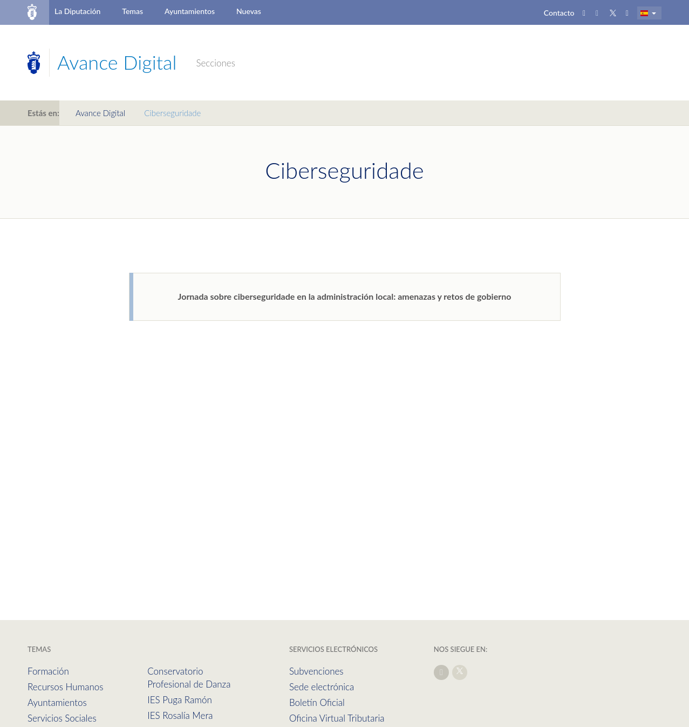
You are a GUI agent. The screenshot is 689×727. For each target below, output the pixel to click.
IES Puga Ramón (179, 699)
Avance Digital (100, 113)
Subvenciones (316, 671)
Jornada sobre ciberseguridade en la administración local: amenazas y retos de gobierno (344, 296)
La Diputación (77, 11)
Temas (132, 11)
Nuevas (248, 11)
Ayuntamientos (190, 11)
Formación (48, 671)
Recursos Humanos (65, 686)
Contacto (559, 12)
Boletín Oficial (317, 702)
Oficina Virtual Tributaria (337, 718)
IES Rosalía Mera (180, 715)
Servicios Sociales (62, 718)
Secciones (215, 63)
